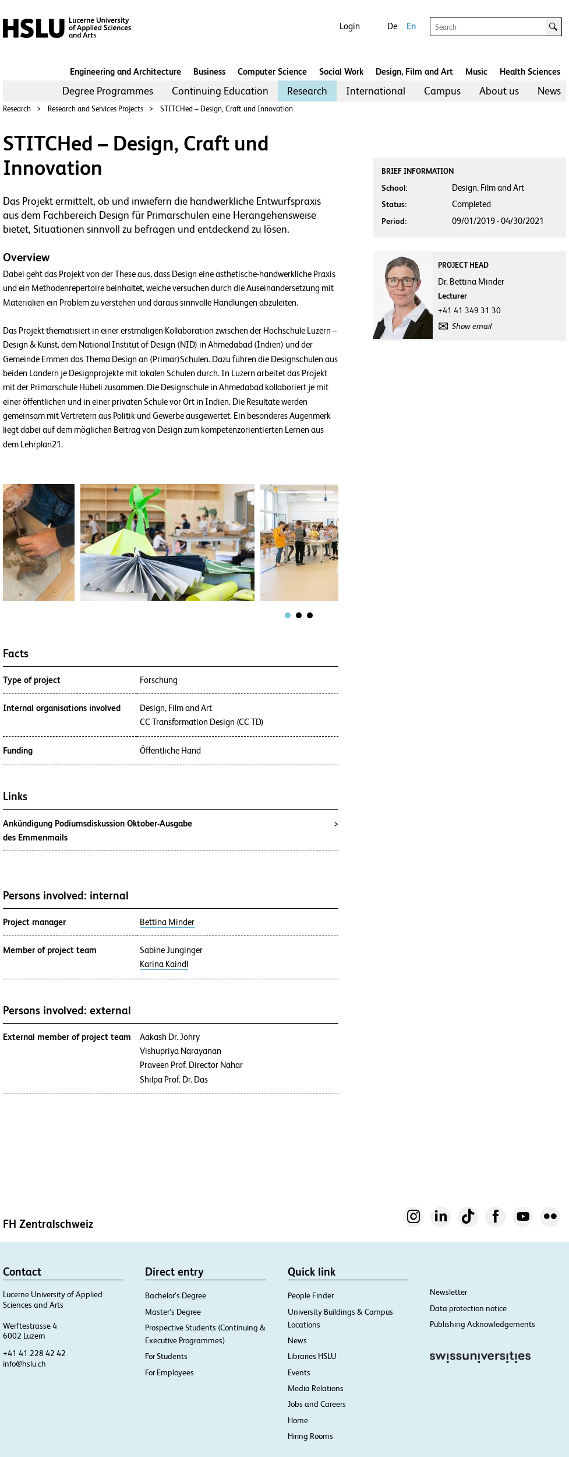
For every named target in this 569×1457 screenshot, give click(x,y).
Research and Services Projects (95, 108)
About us (499, 91)
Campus (442, 91)
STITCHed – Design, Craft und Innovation (226, 108)
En (411, 26)
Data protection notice (468, 1308)
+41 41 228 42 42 (34, 1353)
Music (476, 71)
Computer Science (272, 71)
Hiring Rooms (310, 1436)
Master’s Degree (173, 1311)
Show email (472, 326)
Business (209, 71)
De (392, 26)
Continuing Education (220, 91)
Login (350, 26)
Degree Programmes (107, 91)
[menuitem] (107, 90)
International (375, 91)
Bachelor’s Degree (175, 1295)
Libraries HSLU (312, 1356)
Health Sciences (530, 71)
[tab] (288, 615)
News (549, 91)
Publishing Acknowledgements (482, 1324)
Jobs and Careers (317, 1404)
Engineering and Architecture (125, 71)
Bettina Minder (167, 922)
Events (299, 1372)
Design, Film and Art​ (414, 71)
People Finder (311, 1295)
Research (307, 91)
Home (298, 1420)
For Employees (169, 1372)
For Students (166, 1356)
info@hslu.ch (24, 1363)
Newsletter (448, 1292)
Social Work (341, 71)
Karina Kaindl (164, 964)
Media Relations (316, 1388)
